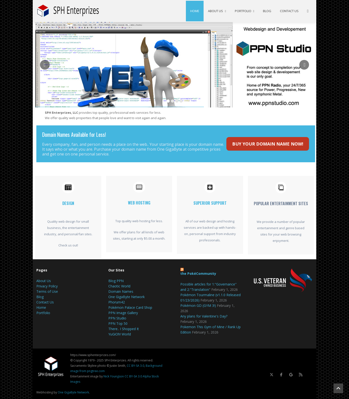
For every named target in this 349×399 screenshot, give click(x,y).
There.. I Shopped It (123, 328)
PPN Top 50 (117, 323)
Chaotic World (119, 286)
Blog (267, 11)
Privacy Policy (47, 286)
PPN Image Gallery (123, 312)
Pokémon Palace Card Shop (130, 307)
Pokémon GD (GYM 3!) (198, 305)
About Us (217, 11)
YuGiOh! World (119, 334)
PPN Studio (117, 318)
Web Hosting (139, 203)
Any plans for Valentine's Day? (203, 316)
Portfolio (244, 11)
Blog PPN (116, 280)
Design (68, 203)
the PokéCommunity (198, 273)
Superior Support (210, 203)
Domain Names (120, 291)
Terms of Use (47, 291)
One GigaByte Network (126, 296)
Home (194, 11)
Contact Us (289, 11)
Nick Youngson (113, 376)
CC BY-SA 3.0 (135, 366)
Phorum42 (116, 302)
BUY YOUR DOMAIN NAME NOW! (267, 144)
